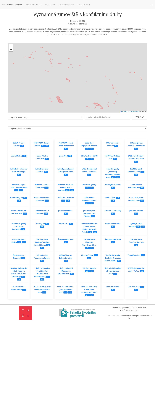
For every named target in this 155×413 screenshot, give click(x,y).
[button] (11, 46)
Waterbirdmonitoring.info (12, 4)
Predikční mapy (83, 5)
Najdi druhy (50, 5)
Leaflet (123, 111)
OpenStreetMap (134, 111)
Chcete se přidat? (66, 5)
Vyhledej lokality (33, 5)
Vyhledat (140, 117)
